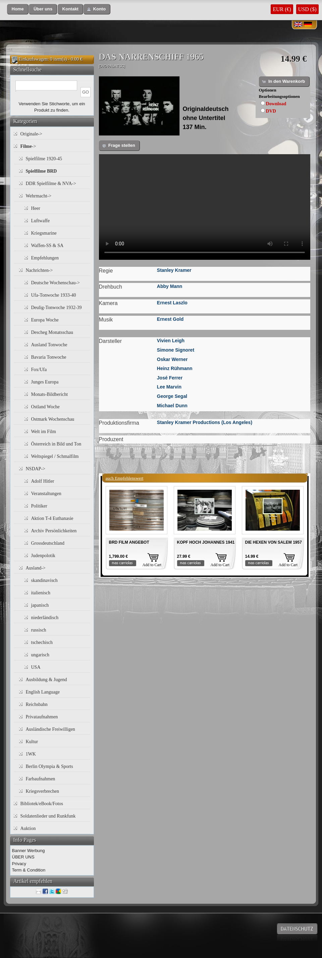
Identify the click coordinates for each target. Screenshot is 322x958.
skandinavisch (44, 580)
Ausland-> (36, 568)
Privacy (19, 863)
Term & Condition (29, 870)
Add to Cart (152, 564)
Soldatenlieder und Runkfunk (48, 816)
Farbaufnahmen (40, 778)
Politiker (39, 505)
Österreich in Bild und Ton (56, 443)
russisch (38, 630)
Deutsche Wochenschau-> (55, 282)
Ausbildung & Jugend (46, 679)
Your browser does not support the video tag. (204, 207)
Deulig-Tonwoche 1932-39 (56, 307)
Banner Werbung (28, 850)
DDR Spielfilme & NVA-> (51, 183)
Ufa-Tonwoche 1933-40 (53, 295)
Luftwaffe (40, 220)
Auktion (28, 828)
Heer (35, 208)
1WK (31, 754)
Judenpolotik (43, 555)
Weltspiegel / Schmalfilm (55, 456)
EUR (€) (282, 9)
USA (36, 667)
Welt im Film (43, 431)
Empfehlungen (45, 257)
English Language (43, 692)
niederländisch (45, 617)
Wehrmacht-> (39, 195)
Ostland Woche (45, 406)
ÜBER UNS (23, 856)
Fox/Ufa (39, 369)
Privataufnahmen (42, 716)
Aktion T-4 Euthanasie (52, 518)
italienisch (41, 592)
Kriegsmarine (44, 233)
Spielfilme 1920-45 (44, 158)
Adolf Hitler (42, 481)
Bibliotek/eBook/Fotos (41, 803)
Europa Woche (45, 319)
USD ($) (307, 9)
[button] (18, 9)
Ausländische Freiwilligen (50, 729)
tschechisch (42, 642)
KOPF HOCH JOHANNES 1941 (206, 542)
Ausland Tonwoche (49, 344)
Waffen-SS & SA (47, 245)
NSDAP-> (35, 468)
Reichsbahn (37, 704)
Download (276, 103)
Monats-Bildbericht (49, 394)
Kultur (32, 741)
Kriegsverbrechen (42, 791)
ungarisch (40, 654)
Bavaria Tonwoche (48, 357)
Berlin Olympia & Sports (49, 766)
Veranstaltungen (46, 493)
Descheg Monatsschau (52, 332)
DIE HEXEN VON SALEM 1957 (273, 542)
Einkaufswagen (33, 59)
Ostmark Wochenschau (52, 419)
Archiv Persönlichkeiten (54, 530)
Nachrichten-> (39, 270)
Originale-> (31, 133)
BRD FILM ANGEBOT (129, 542)
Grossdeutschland (48, 543)
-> (28, 146)
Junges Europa (45, 381)
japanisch (40, 605)
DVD (271, 111)
